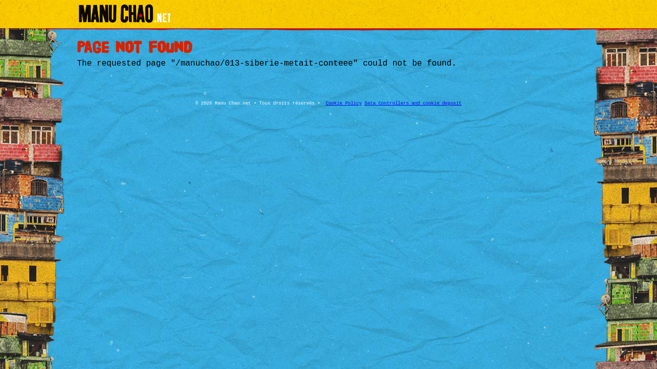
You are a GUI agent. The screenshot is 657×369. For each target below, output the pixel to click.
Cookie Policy (344, 103)
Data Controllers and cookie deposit (412, 103)
